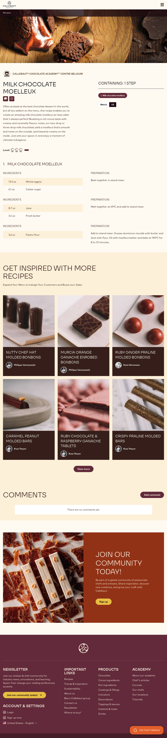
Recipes (7, 12)
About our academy (143, 675)
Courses (137, 685)
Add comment (152, 494)
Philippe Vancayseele (24, 365)
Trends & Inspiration (76, 683)
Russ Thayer (20, 448)
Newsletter (70, 707)
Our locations (140, 694)
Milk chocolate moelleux (114, 95)
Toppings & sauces (109, 704)
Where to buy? (72, 712)
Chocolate (104, 675)
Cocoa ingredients (108, 680)
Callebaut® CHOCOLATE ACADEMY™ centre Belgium (48, 73)
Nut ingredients (107, 685)
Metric (103, 104)
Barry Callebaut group (77, 698)
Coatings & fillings (108, 689)
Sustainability (72, 688)
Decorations (105, 699)
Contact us (70, 702)
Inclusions (104, 694)
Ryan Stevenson (131, 365)
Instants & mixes (107, 708)
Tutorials (137, 699)
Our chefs (138, 689)
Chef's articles (140, 680)
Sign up (103, 601)
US (112, 104)
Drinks (102, 713)
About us (69, 693)
